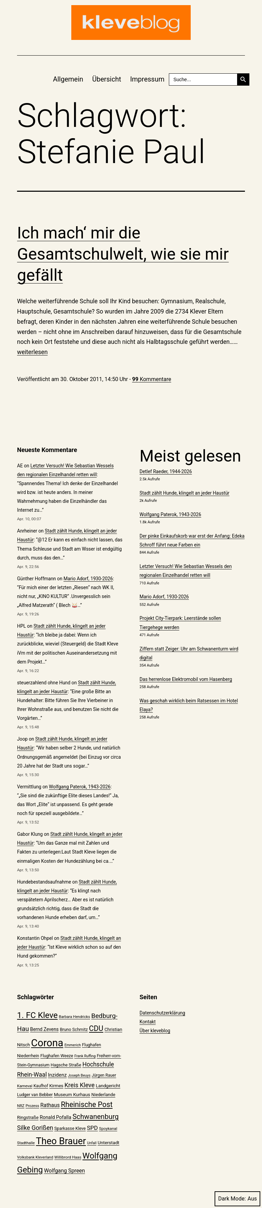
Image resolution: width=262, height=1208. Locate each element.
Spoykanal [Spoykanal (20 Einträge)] (108, 1128)
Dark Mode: (237, 1198)
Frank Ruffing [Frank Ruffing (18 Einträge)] (85, 1056)
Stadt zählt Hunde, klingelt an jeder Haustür (184, 493)
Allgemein (68, 79)
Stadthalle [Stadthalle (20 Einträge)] (26, 1142)
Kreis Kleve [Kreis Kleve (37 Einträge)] (79, 1085)
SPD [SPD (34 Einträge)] (92, 1127)
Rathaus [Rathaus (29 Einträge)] (50, 1105)
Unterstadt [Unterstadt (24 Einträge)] (108, 1142)
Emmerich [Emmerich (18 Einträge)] (72, 1045)
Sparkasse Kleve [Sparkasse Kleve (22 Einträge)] (70, 1128)
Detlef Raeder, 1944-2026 (166, 471)
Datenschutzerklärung (162, 1013)
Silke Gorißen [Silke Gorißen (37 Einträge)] (35, 1127)
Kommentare (151, 379)
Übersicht (106, 79)
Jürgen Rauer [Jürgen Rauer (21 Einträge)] (104, 1075)
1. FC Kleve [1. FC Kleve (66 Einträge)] (37, 1015)
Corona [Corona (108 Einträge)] (47, 1043)
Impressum (147, 79)
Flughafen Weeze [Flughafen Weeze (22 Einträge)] (56, 1055)
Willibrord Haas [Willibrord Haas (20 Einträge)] (67, 1157)
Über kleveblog (155, 1030)
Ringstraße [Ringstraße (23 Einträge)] (28, 1117)
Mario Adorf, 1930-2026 (88, 578)
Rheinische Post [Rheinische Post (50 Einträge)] (87, 1104)
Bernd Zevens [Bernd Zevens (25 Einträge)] (44, 1029)
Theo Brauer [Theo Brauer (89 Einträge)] (61, 1141)
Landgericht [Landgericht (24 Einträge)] (108, 1085)
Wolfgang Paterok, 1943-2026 (80, 786)
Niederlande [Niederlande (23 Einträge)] (103, 1094)
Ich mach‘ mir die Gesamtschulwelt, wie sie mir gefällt (123, 254)
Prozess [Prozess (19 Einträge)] (32, 1106)
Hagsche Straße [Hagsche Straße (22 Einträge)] (65, 1064)
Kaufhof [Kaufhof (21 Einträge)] (40, 1085)
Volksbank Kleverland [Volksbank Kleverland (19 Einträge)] (35, 1157)
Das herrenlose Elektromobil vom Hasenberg (186, 679)
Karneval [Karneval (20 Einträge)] (24, 1085)
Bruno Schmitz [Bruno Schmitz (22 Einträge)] (74, 1029)
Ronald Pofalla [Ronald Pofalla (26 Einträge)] (55, 1117)
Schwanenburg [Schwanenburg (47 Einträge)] (95, 1116)
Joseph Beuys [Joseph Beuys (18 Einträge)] (79, 1075)
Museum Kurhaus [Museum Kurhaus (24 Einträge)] (72, 1094)
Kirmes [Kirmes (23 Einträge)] (56, 1085)
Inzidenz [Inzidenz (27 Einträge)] (57, 1075)
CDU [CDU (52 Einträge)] (96, 1028)
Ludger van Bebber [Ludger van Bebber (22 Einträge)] (35, 1094)
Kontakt (148, 1021)
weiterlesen (32, 352)
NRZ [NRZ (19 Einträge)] (21, 1106)
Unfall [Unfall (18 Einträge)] (91, 1143)
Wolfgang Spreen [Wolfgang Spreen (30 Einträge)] (64, 1170)
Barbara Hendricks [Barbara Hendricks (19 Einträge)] (74, 1017)
